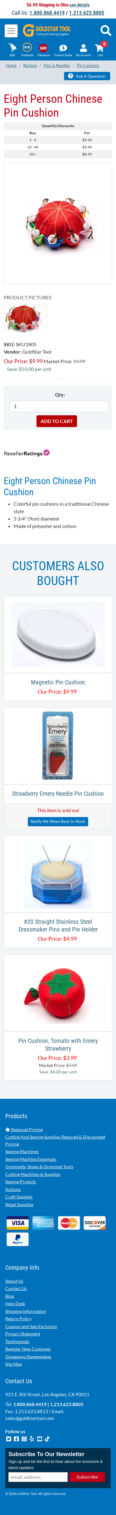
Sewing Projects (20, 1181)
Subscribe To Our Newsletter (46, 1454)
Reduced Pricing (24, 1129)
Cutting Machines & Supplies (32, 1174)
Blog (9, 1296)
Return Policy (18, 1318)
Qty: (60, 394)
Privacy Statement (22, 1333)
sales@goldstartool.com (29, 1418)
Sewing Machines (21, 1151)
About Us (14, 1281)
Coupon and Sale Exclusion (31, 1326)
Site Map (13, 1364)
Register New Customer (28, 1348)
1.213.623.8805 (86, 13)
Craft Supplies (18, 1196)
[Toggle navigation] (11, 30)
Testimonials (17, 1341)
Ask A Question (86, 76)
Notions (13, 1189)
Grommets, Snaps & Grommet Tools (39, 1166)
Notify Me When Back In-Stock (58, 821)
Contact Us (16, 1288)
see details (80, 5)
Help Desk (15, 1303)
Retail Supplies (19, 1204)
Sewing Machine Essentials (30, 1159)
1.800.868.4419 (47, 13)
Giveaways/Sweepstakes (28, 1356)
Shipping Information (25, 1311)
